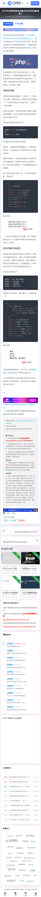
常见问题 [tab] (19, 24)
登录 (35, 3)
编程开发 (25, 17)
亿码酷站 (21, 889)
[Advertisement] (20, 741)
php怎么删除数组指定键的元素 (29, 594)
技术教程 (19, 17)
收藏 (13, 520)
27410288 (9, 517)
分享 (6, 520)
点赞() (21, 520)
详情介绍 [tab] (8, 24)
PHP (17, 41)
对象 (29, 48)
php (8, 513)
